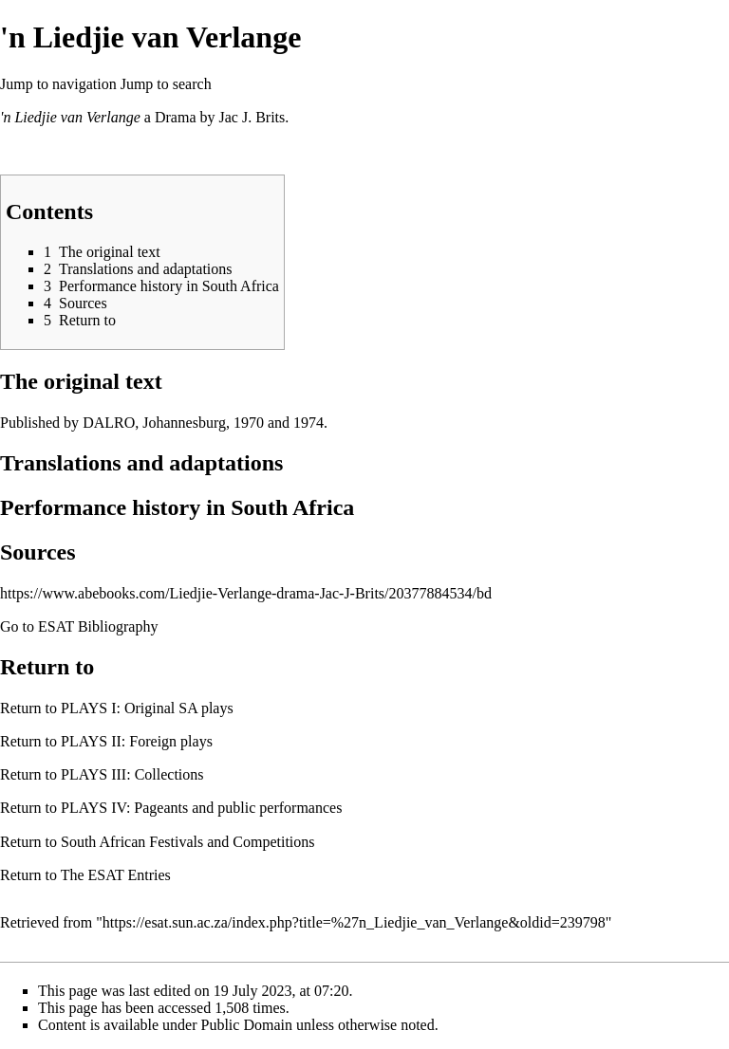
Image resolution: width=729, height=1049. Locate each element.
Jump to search (166, 84)
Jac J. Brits (251, 117)
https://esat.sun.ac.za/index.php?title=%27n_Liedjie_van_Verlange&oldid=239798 (354, 922)
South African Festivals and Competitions (188, 842)
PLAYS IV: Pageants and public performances (201, 808)
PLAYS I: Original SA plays (147, 708)
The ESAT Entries (116, 875)
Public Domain (246, 1025)
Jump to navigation (58, 84)
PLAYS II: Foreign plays (137, 741)
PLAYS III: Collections (132, 774)
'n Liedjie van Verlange (70, 117)
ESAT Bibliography (98, 626)
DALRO (109, 422)
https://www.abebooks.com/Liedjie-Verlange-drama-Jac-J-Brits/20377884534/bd (246, 593)
